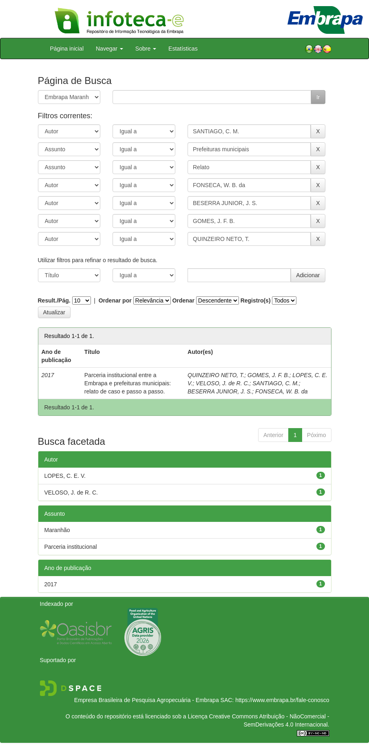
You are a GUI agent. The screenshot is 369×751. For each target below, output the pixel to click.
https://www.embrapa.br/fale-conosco (282, 700)
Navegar (109, 48)
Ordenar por (115, 300)
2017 (50, 584)
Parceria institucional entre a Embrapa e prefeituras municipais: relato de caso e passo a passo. (127, 383)
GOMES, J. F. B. (268, 375)
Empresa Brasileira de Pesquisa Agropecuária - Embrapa (146, 700)
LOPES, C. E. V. (65, 476)
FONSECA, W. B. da (281, 391)
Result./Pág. (54, 300)
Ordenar (183, 300)
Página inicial (67, 48)
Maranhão (57, 530)
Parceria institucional (70, 546)
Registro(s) (256, 300)
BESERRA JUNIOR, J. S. (220, 391)
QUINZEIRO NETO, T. (216, 375)
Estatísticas (183, 48)
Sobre (145, 48)
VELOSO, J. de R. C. (223, 383)
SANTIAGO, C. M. (275, 383)
